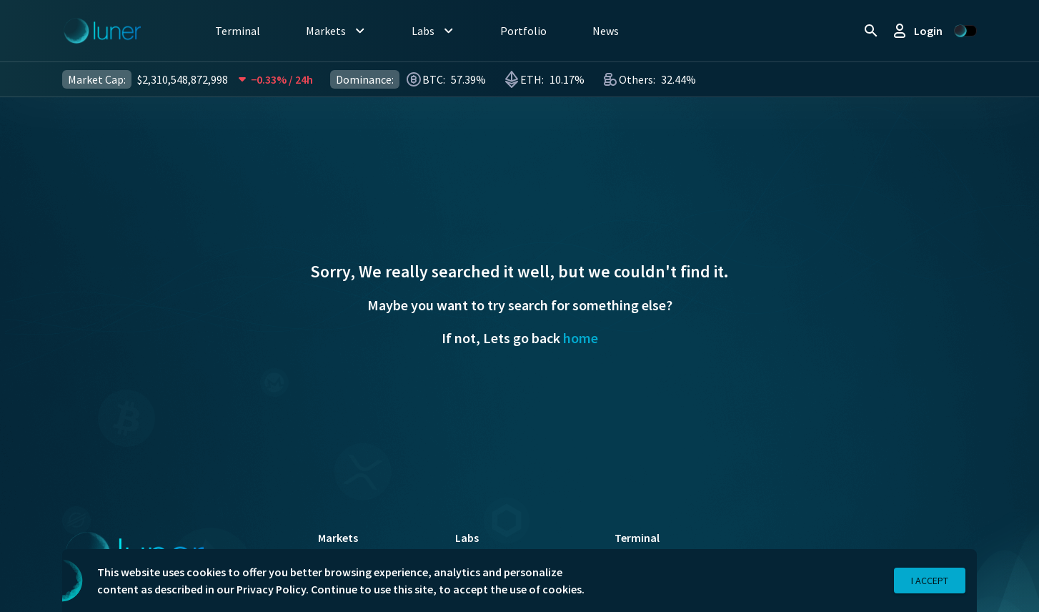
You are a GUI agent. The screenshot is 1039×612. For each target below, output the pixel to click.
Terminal (637, 537)
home (580, 338)
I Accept (929, 581)
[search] (871, 30)
